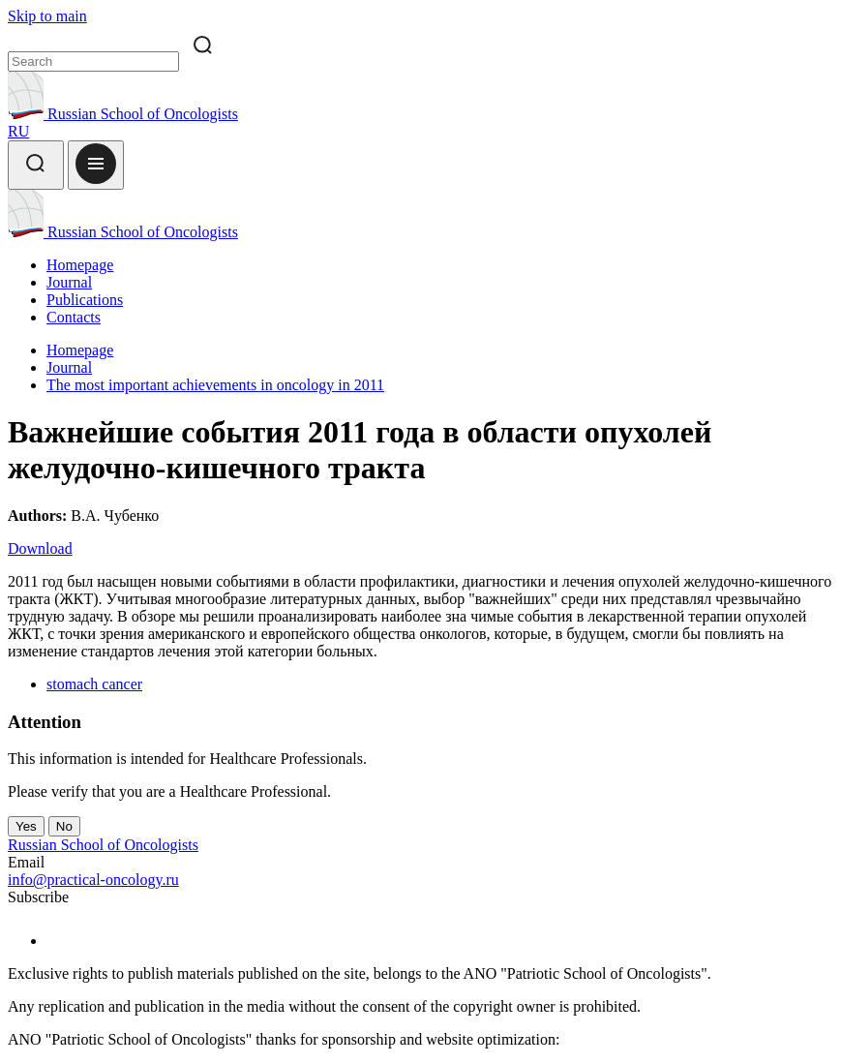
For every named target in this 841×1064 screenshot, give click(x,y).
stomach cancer (94, 684)
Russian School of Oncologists (123, 114)
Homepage (79, 265)
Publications (84, 299)
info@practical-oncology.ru (93, 879)
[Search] (36, 165)
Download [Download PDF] (40, 548)
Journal (69, 282)
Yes (26, 826)
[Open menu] (96, 165)
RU (18, 131)
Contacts (73, 317)
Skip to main (47, 16)
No (64, 826)
